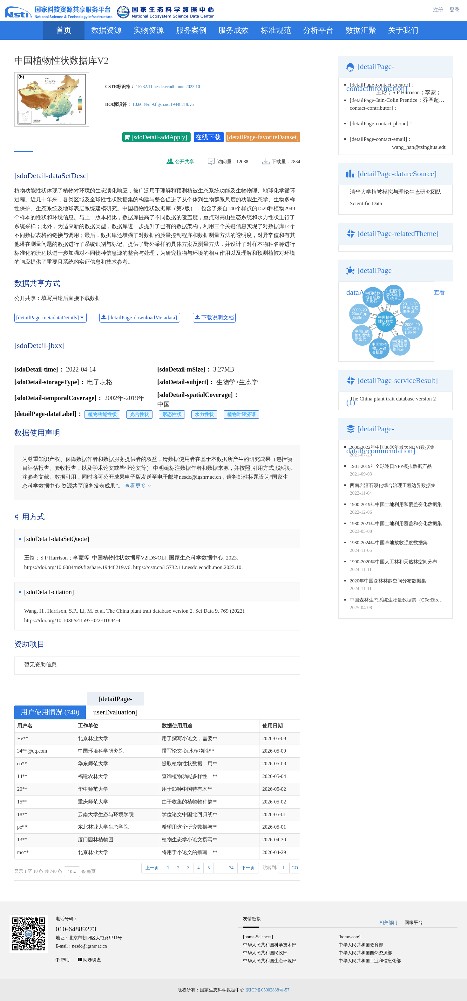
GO (295, 867)
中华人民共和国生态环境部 (269, 960)
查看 (439, 292)
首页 (63, 30)
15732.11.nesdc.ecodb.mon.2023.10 (168, 86)
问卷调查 (92, 959)
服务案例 (191, 30)
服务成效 (233, 30)
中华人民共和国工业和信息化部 (370, 960)
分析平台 (318, 30)
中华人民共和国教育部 (361, 944)
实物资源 (148, 30)
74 (231, 867)
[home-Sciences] (258, 937)
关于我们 (403, 30)
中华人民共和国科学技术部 (269, 944)
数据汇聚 (361, 30)
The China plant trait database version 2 (393, 399)
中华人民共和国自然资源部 (365, 952)
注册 (438, 9)
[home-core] (350, 937)
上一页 (152, 867)
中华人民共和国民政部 (265, 952)
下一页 (248, 867)
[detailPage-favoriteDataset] (263, 137)
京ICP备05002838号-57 (267, 990)
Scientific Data (366, 203)
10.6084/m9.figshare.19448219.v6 (163, 104)
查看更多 (138, 486)
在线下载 (208, 137)
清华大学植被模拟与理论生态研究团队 (396, 192)
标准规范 (276, 30)
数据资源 (106, 30)
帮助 (65, 959)
